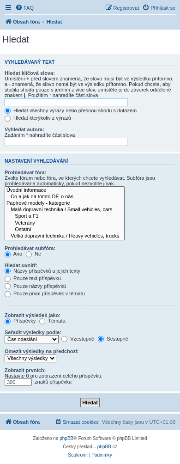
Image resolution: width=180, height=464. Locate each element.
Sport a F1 (65, 216)
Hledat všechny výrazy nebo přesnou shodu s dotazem (71, 110)
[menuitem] (24, 7)
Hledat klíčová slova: (30, 73)
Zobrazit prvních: (25, 370)
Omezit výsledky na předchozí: (42, 351)
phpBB (66, 438)
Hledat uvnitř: (21, 265)
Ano (13, 253)
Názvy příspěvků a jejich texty (42, 271)
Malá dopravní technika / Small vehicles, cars (65, 210)
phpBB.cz (107, 446)
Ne (33, 253)
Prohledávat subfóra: (30, 248)
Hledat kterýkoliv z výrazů (38, 118)
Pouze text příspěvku (33, 278)
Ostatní (65, 229)
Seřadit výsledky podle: (33, 332)
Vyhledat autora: (24, 129)
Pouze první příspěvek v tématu (45, 293)
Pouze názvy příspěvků (35, 286)
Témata (52, 321)
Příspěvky (20, 321)
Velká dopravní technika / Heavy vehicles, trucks (65, 236)
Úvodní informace (65, 190)
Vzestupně (77, 339)
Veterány (65, 223)
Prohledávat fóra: (25, 172)
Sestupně (113, 339)
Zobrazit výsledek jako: (32, 315)
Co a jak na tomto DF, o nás (65, 197)
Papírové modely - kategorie (65, 203)
